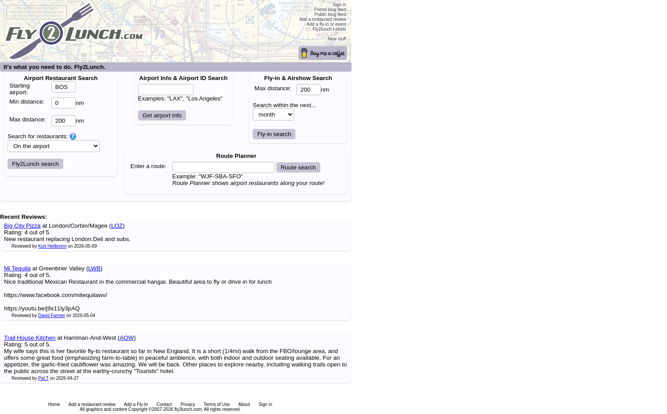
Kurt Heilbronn (52, 246)
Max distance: (27, 119)
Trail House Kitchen (30, 337)
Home (54, 404)
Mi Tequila (17, 268)
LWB (94, 268)
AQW (127, 337)
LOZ (117, 225)
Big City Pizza (22, 225)
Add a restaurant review (92, 404)
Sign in (265, 404)
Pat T (43, 378)
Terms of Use (217, 404)
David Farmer (51, 315)
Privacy (188, 404)
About (244, 404)
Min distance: (26, 101)
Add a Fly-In (136, 404)
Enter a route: (148, 166)
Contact (164, 404)
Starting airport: (19, 89)
